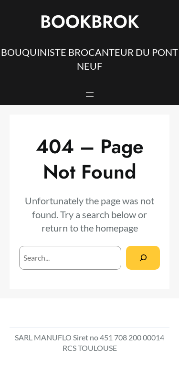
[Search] (143, 257)
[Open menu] (89, 94)
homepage (116, 227)
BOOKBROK (89, 21)
